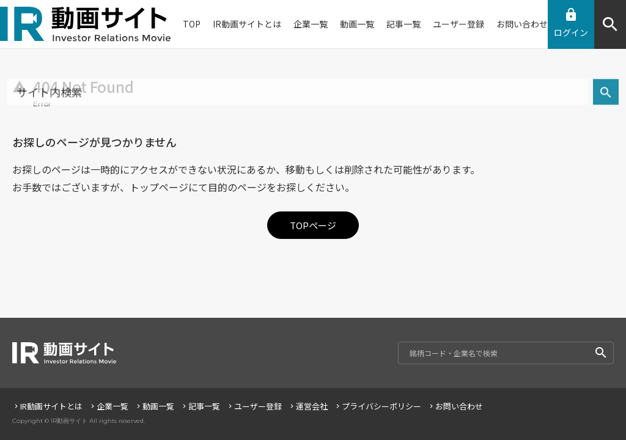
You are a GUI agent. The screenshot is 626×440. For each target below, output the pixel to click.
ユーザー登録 (254, 406)
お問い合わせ (455, 406)
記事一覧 (200, 406)
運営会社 (308, 406)
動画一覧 (154, 406)
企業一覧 (108, 406)
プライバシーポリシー (377, 406)
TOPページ (313, 225)
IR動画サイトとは (47, 406)
